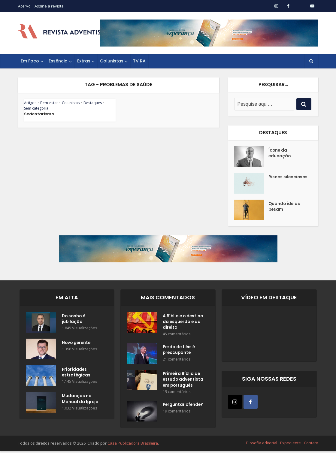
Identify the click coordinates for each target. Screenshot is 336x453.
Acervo (24, 6)
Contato (311, 445)
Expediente (290, 445)
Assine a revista (49, 6)
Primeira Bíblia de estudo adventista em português (183, 381)
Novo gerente (77, 343)
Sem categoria (36, 108)
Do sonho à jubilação (74, 319)
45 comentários (177, 334)
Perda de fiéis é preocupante (179, 352)
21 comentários (177, 361)
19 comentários (177, 393)
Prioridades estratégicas (76, 373)
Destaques (92, 102)
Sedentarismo (39, 114)
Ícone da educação (279, 154)
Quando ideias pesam (284, 207)
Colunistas (111, 61)
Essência (58, 61)
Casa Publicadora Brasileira (132, 445)
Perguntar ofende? (183, 407)
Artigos (30, 102)
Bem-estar (49, 102)
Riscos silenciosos (288, 177)
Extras (83, 61)
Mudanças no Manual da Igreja (80, 400)
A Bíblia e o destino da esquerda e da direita (183, 322)
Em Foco (30, 61)
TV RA (139, 61)
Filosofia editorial (261, 445)
